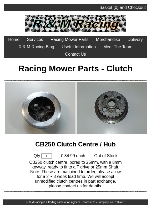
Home (13, 39)
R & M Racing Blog (36, 47)
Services (35, 39)
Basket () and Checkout (122, 7)
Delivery (135, 39)
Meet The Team (118, 47)
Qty (37, 156)
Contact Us (75, 54)
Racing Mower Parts (69, 39)
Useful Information (79, 47)
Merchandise (108, 39)
